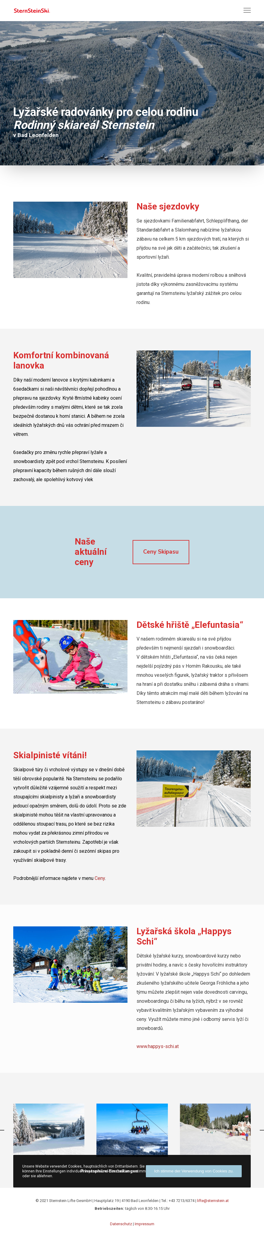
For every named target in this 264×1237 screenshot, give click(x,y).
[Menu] (244, 10)
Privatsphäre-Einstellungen (109, 1171)
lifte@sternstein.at (213, 1200)
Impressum (144, 1224)
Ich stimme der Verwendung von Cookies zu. (194, 1171)
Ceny (100, 878)
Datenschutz (121, 1224)
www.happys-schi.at (158, 1046)
